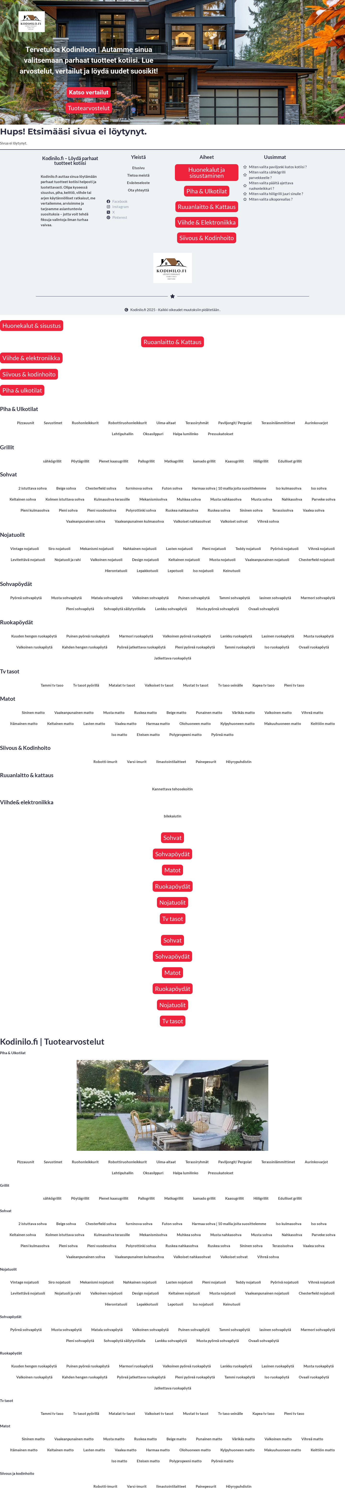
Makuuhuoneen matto (282, 723)
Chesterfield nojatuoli (316, 559)
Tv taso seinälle (230, 685)
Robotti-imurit (105, 761)
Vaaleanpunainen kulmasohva (139, 521)
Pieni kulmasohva (35, 510)
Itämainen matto (24, 723)
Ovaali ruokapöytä (314, 647)
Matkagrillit (174, 461)
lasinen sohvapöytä (275, 598)
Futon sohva (172, 488)
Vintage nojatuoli (24, 548)
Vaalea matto (126, 723)
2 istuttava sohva (32, 488)
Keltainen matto (60, 723)
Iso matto (119, 734)
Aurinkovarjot (316, 423)
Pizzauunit (25, 423)
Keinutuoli (231, 570)
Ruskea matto (145, 712)
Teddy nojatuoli (248, 548)
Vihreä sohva (268, 521)
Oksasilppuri (153, 434)
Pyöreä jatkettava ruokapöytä (141, 647)
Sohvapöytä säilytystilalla (124, 609)
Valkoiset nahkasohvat (192, 521)
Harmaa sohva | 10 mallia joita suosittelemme (229, 488)
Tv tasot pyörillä (86, 685)
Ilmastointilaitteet (171, 761)
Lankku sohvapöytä (171, 609)
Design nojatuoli (145, 559)
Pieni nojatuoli (214, 548)
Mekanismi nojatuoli (97, 548)
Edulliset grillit (290, 461)
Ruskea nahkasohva (182, 510)
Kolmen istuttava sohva (65, 499)
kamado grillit (204, 461)
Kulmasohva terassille (112, 499)
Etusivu (138, 168)
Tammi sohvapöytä (234, 598)
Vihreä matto (312, 712)
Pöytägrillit (80, 461)
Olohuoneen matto (195, 723)
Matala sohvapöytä (107, 598)
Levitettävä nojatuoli (28, 559)
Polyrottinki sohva (141, 510)
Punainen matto (209, 712)
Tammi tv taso (52, 685)
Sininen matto (33, 712)
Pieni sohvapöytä (80, 609)
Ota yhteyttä (138, 190)
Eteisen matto (148, 734)
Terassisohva (282, 510)
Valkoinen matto (278, 712)
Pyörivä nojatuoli (284, 548)
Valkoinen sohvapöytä (150, 598)
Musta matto (114, 712)
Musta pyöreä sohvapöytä (217, 609)
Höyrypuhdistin (239, 761)
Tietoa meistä (138, 175)
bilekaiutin (172, 816)
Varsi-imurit (137, 761)
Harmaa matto (158, 723)
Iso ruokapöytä (276, 647)
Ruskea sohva (219, 510)
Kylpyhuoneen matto (237, 723)
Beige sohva (66, 488)
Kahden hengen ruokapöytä (84, 647)
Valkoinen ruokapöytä (34, 647)
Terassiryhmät (197, 423)
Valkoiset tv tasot (159, 685)
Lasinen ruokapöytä (278, 636)
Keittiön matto (323, 723)
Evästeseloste (138, 182)
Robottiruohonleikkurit (127, 423)
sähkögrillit (52, 461)
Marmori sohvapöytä (318, 598)
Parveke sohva (323, 499)
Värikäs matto (243, 712)
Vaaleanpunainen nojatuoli (267, 559)
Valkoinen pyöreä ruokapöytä (187, 636)
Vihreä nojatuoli (321, 548)
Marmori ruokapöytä (136, 636)
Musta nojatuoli (222, 559)
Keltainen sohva (23, 499)
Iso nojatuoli (203, 570)
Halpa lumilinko (185, 434)
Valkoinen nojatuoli (106, 559)
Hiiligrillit (261, 461)
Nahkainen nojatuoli (139, 548)
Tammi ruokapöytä (239, 647)
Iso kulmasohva (288, 488)
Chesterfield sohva (101, 488)
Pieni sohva (68, 510)
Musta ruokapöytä (319, 636)
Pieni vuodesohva (101, 510)
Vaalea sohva (313, 510)
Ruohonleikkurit (85, 423)
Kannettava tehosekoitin (172, 789)
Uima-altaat (166, 423)
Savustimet (53, 423)
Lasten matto (94, 723)
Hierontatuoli (116, 570)
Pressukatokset (220, 434)
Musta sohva (261, 499)
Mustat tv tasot (195, 685)
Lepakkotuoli (147, 570)
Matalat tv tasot (122, 685)
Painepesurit (206, 761)
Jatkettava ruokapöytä (172, 658)
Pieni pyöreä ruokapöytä (195, 647)
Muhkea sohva (189, 499)
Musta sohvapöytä (66, 598)
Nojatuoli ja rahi (68, 559)
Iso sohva (319, 488)
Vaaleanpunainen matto (74, 712)
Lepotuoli (175, 570)
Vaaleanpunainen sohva (85, 521)
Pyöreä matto (222, 734)
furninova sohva (139, 488)
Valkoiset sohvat (234, 521)
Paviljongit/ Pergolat (235, 423)
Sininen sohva (251, 510)
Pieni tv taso (294, 685)
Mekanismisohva (153, 499)
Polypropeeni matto (185, 734)
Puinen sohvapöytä (194, 598)
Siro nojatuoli (59, 548)
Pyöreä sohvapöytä (26, 598)
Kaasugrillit (234, 461)
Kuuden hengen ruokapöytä (34, 636)
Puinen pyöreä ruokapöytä (87, 636)
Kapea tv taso (264, 685)
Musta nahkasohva (226, 499)
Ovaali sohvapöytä (263, 609)
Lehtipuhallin (122, 434)
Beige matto (176, 712)
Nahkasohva (292, 499)
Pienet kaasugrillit (113, 461)
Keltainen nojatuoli (184, 559)
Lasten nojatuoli (179, 548)
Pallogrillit (146, 461)
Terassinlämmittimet (278, 423)
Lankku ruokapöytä (236, 636)
